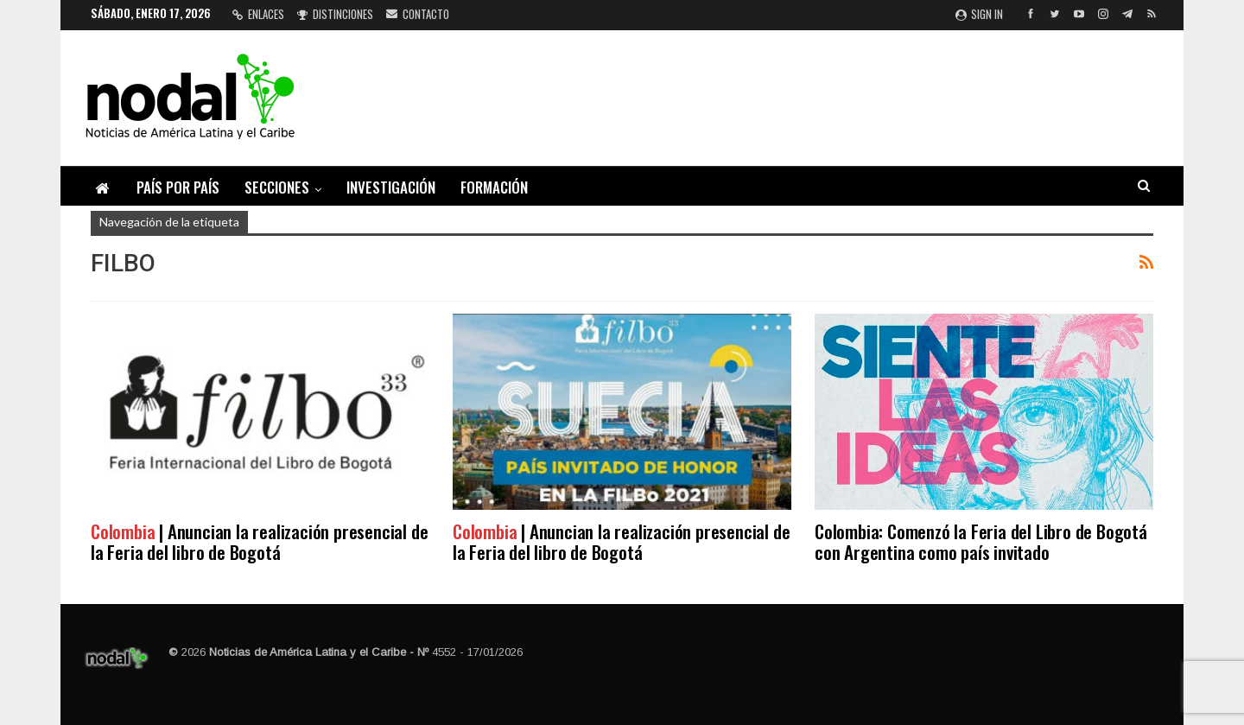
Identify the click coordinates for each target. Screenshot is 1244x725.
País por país (177, 187)
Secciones (276, 187)
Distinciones (335, 13)
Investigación (390, 187)
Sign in (979, 13)
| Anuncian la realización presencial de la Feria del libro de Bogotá (259, 541)
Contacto (417, 13)
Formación (494, 187)
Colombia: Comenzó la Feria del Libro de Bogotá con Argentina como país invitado (981, 541)
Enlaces (258, 13)
